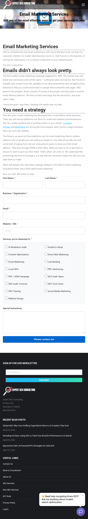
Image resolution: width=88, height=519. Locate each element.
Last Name (51, 178)
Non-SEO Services (11, 490)
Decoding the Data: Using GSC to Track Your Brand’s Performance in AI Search (37, 436)
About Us (7, 477)
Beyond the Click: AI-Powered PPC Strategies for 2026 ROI (28, 446)
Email (6, 208)
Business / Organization (15, 193)
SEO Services (8, 483)
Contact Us (8, 464)
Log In (5, 509)
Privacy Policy (9, 503)
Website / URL (10, 224)
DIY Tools (7, 496)
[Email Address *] (44, 372)
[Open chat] (81, 511)
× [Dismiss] (83, 495)
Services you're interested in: (17, 239)
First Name (9, 178)
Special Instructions (12, 308)
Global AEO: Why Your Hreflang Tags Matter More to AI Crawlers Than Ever (36, 425)
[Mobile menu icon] (83, 5)
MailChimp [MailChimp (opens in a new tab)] (20, 127)
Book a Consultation (12, 470)
